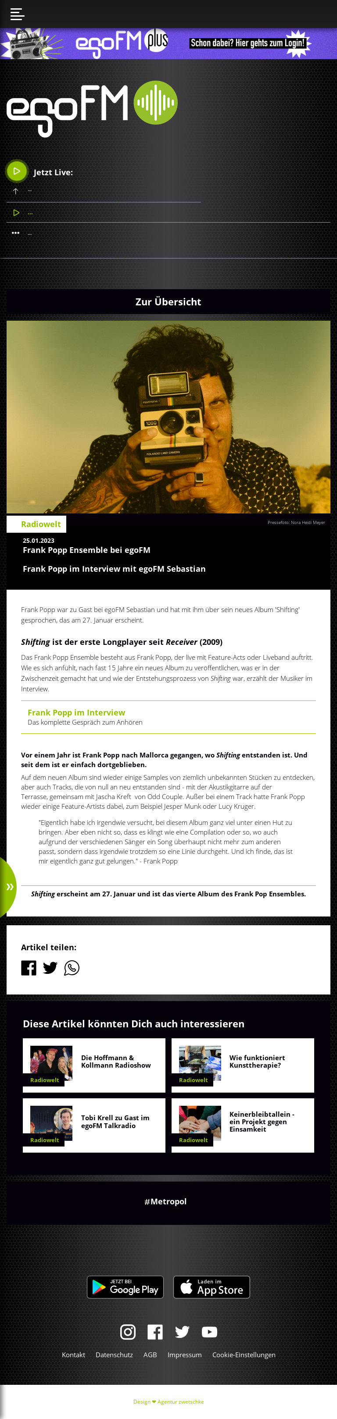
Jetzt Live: (40, 171)
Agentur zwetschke (181, 1401)
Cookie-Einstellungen (244, 1354)
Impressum (185, 1354)
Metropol (169, 1201)
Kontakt (73, 1354)
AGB (150, 1354)
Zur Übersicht (168, 301)
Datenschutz (114, 1354)
